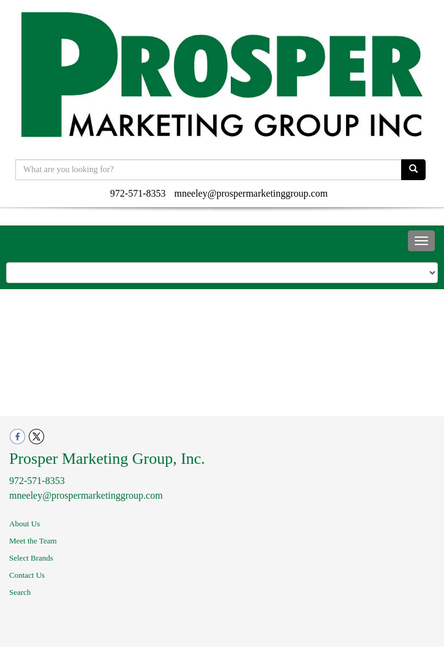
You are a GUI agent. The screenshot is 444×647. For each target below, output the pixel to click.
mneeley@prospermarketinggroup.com (251, 193)
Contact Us (27, 575)
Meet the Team (33, 540)
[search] (413, 169)
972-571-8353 (138, 193)
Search (20, 592)
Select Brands (31, 557)
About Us (24, 523)
